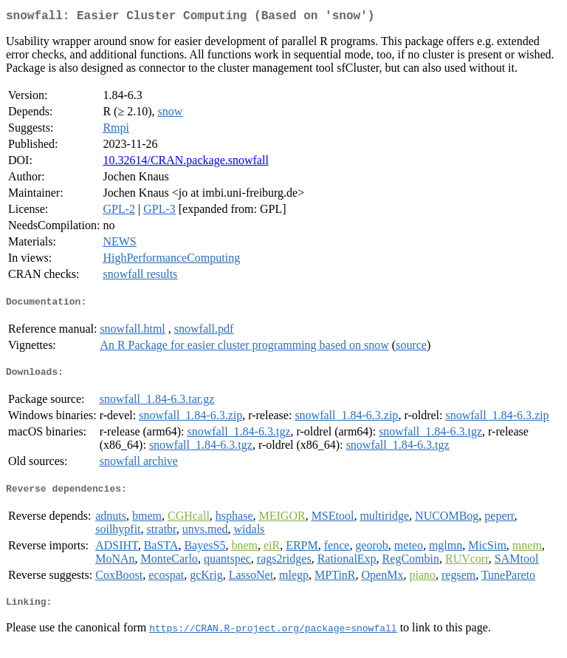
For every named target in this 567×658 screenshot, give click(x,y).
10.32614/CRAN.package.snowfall (185, 163)
